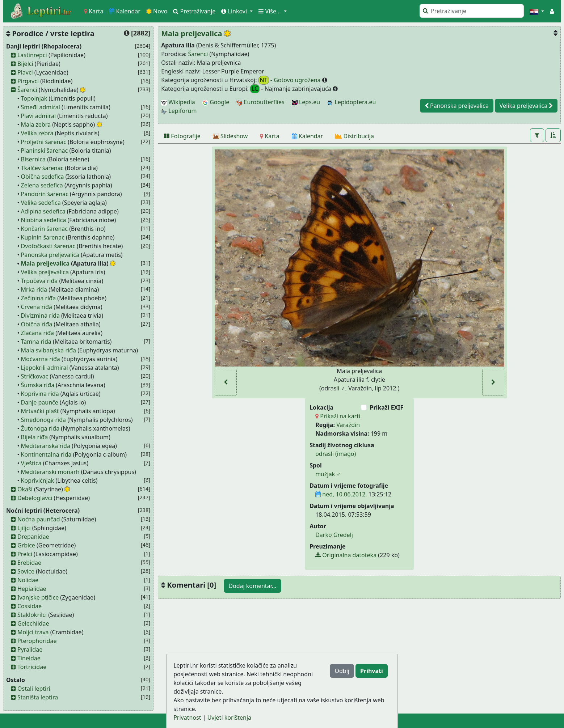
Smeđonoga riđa (43, 420)
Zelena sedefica (42, 185)
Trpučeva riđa (39, 281)
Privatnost (187, 717)
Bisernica (33, 159)
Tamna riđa (36, 342)
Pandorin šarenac (44, 194)
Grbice (26, 545)
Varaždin (348, 425)
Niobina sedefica (43, 220)
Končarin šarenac (44, 229)
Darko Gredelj (334, 535)
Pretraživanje (194, 11)
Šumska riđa (38, 385)
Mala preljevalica (45, 263)
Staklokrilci (32, 615)
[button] (537, 11)
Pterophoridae (36, 641)
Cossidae (29, 606)
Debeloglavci (34, 498)
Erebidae (29, 563)
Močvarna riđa (40, 359)
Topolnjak (34, 98)
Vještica (31, 463)
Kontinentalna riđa (46, 454)
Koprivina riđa (40, 394)
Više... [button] (270, 11)
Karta (93, 11)
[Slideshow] (230, 136)
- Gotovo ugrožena (290, 80)
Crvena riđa (36, 307)
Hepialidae (31, 589)
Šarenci (27, 90)
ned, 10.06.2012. (341, 494)
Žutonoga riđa (40, 428)
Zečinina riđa (38, 298)
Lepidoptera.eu (351, 102)
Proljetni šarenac (43, 142)
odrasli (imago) (335, 454)
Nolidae (27, 580)
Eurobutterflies (260, 102)
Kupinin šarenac (42, 237)
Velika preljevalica (45, 272)
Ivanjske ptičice (38, 597)
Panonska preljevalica (50, 255)
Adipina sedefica (43, 211)
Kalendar (124, 11)
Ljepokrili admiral (44, 368)
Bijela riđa (34, 437)
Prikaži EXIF (386, 407)
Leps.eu (306, 102)
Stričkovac (35, 376)
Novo (157, 11)
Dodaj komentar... (252, 586)
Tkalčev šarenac (42, 168)
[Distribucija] (354, 136)
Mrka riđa (34, 289)
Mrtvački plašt (40, 411)
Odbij (341, 671)
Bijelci (25, 64)
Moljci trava (33, 632)
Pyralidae (29, 649)
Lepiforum (179, 111)
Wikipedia (178, 102)
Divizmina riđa (40, 315)
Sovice (25, 571)
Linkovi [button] (234, 11)
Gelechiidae (33, 623)
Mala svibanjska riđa (48, 350)
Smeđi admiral (40, 107)
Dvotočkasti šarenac (48, 246)
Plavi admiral (38, 116)
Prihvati (371, 671)
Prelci (24, 554)
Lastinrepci (32, 55)
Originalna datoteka (345, 555)
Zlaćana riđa (37, 333)
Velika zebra (37, 133)
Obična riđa (36, 324)
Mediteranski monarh (50, 472)
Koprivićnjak (37, 480)
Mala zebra (36, 124)
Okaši (25, 489)
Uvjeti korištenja (229, 717)
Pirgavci (28, 81)
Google (215, 102)
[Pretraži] (472, 11)
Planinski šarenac (44, 151)
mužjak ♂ (328, 474)
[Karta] (269, 136)
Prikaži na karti (337, 416)
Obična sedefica (42, 177)
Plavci (25, 72)
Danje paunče (39, 402)
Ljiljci (24, 528)
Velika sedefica (41, 203)
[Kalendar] (307, 136)
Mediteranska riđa (45, 446)
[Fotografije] (182, 136)
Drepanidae (33, 537)
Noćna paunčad (38, 519)
